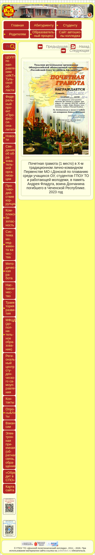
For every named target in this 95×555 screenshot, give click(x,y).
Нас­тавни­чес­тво (10, 290)
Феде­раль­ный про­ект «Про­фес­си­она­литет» (11, 113)
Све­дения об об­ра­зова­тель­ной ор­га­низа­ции (10, 162)
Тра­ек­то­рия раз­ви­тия (10, 308)
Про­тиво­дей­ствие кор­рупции (11, 195)
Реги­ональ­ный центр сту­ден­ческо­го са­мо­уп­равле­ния (11, 374)
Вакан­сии (11, 425)
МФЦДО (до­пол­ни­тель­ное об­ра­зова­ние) (10, 334)
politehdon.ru (64, 550)
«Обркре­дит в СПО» (13, 476)
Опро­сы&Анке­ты (10, 412)
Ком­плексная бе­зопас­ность (10, 217)
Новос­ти (10, 137)
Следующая (79, 50)
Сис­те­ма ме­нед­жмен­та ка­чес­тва (10, 244)
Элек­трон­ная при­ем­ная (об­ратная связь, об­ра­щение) (11, 449)
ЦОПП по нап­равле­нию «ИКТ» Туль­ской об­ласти (11, 73)
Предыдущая (57, 46)
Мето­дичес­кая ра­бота (10, 271)
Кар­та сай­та (10, 488)
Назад (84, 46)
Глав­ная (17, 25)
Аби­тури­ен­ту (43, 25)
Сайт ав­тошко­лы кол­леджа (70, 34)
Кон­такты (10, 400)
